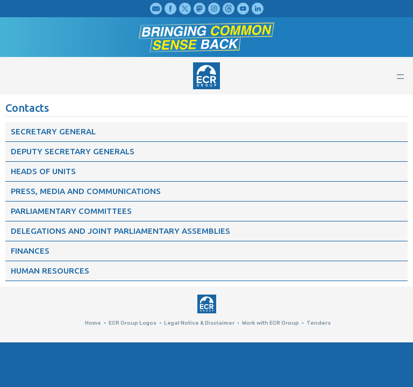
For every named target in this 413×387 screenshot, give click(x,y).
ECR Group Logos (132, 323)
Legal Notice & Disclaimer (199, 323)
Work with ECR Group (270, 323)
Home (93, 323)
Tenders (319, 323)
